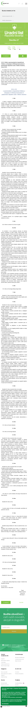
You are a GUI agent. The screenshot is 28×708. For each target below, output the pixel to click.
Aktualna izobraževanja (19, 657)
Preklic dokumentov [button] (7, 20)
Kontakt (17, 684)
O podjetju (17, 683)
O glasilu (3, 658)
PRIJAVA (14, 631)
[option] (14, 40)
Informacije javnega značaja (20, 686)
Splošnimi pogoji (16, 645)
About (22, 683)
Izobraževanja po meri (19, 659)
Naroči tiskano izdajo (5, 665)
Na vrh (21, 602)
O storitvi (17, 672)
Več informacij (5, 703)
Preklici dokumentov (5, 664)
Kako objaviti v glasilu (5, 660)
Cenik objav (3, 662)
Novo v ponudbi (4, 672)
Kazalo (6, 56)
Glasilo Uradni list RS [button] (8, 16)
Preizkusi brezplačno (19, 673)
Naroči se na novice (5, 684)
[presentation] (14, 640)
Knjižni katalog (4, 676)
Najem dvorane (18, 660)
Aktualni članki (4, 683)
